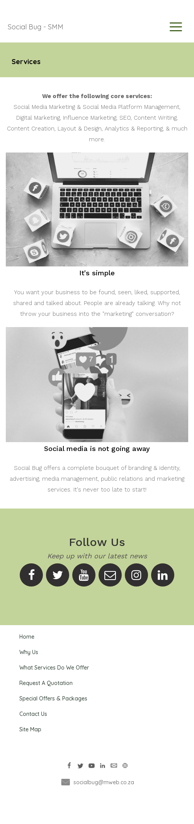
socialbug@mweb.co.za (103, 782)
